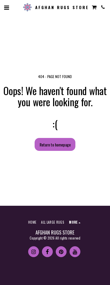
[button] (6, 7)
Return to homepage (55, 144)
